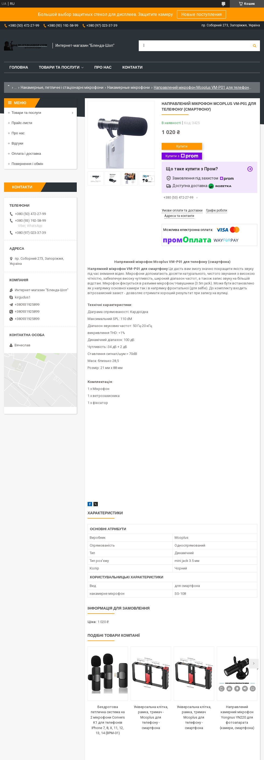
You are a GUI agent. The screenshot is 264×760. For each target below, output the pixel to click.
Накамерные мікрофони (128, 87)
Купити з (181, 156)
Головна (18, 67)
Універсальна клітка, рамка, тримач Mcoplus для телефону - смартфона (194, 717)
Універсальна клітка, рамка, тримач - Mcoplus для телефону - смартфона (151, 717)
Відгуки (17, 143)
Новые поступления (201, 14)
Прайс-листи (22, 123)
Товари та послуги (59, 67)
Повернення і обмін (27, 164)
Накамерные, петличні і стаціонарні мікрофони (62, 87)
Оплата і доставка (26, 154)
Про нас (103, 67)
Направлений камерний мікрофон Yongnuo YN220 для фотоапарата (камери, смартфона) (237, 717)
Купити (181, 146)
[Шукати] (254, 45)
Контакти (132, 67)
